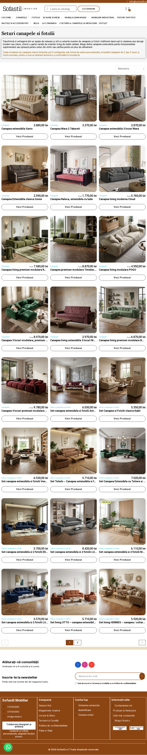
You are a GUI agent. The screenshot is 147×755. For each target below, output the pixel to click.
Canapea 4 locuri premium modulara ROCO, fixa (29, 410)
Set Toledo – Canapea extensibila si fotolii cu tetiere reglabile (86, 481)
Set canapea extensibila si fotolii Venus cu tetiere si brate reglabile (41, 481)
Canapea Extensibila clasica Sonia (21, 199)
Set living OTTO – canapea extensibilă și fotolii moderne (83, 622)
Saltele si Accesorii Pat (16, 23)
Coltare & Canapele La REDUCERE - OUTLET (83, 23)
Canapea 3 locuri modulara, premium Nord (26, 340)
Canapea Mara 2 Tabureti (65, 128)
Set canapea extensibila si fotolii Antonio (74, 410)
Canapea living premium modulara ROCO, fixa (28, 269)
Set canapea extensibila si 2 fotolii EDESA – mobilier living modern (40, 551)
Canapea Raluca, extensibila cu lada (71, 199)
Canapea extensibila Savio (17, 128)
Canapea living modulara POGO (117, 269)
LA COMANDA (49, 23)
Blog (36, 23)
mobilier (31, 9)
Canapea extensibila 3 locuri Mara (119, 128)
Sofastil (12, 9)
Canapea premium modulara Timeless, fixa (75, 269)
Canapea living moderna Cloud (117, 199)
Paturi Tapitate (126, 17)
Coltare (7, 17)
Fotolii (36, 17)
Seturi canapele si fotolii (60, 407)
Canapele (22, 17)
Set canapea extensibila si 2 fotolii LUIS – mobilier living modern (88, 551)
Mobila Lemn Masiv (77, 17)
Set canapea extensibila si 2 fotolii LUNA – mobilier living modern (40, 622)
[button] (88, 9)
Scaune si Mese (52, 17)
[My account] (126, 9)
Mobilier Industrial (103, 17)
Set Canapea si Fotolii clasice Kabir (120, 410)
